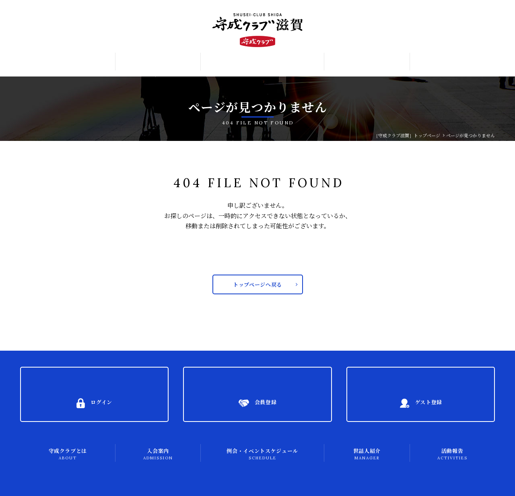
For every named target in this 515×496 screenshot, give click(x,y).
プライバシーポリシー (54, 482)
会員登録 (477, 26)
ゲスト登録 (479, 40)
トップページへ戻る (258, 286)
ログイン (477, 11)
